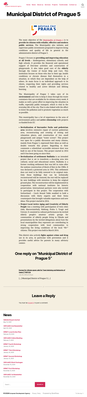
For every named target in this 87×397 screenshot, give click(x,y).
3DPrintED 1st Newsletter (12, 374)
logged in (31, 303)
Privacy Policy (39, 393)
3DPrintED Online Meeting (12, 338)
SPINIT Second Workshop (12, 356)
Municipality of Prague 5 (52, 40)
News (34, 5)
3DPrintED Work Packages (13, 362)
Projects (55, 5)
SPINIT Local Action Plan (12, 332)
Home (28, 5)
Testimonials (63, 5)
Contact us (73, 5)
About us (40, 5)
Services (48, 5)
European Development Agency (21, 393)
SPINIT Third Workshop (11, 350)
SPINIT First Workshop (11, 368)
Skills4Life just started (11, 320)
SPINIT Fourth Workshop (12, 344)
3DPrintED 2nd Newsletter (13, 326)
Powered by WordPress (54, 393)
